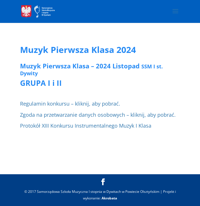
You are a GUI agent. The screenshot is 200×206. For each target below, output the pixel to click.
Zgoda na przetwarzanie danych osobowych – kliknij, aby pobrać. (98, 114)
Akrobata (109, 198)
